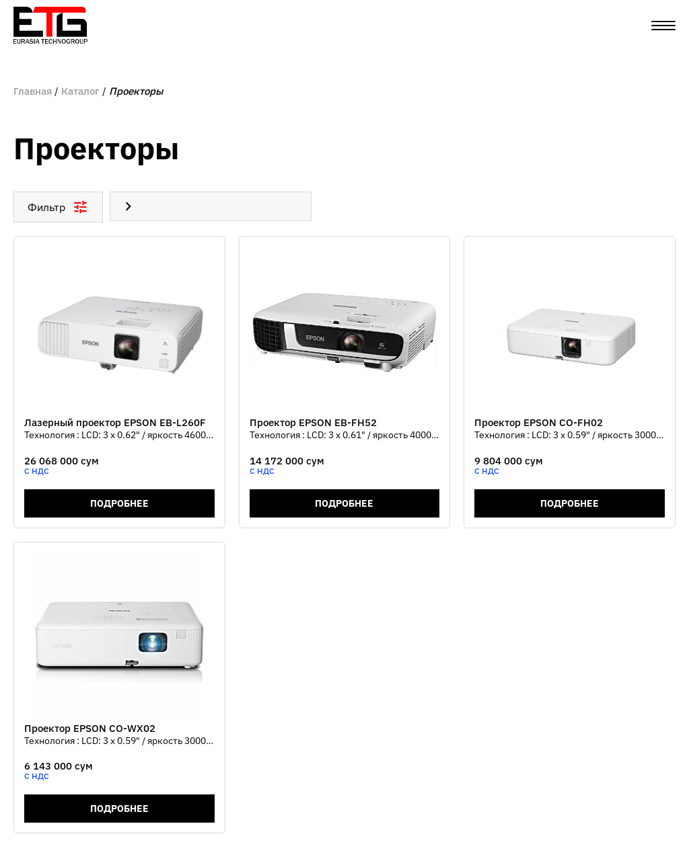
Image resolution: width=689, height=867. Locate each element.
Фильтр (58, 207)
